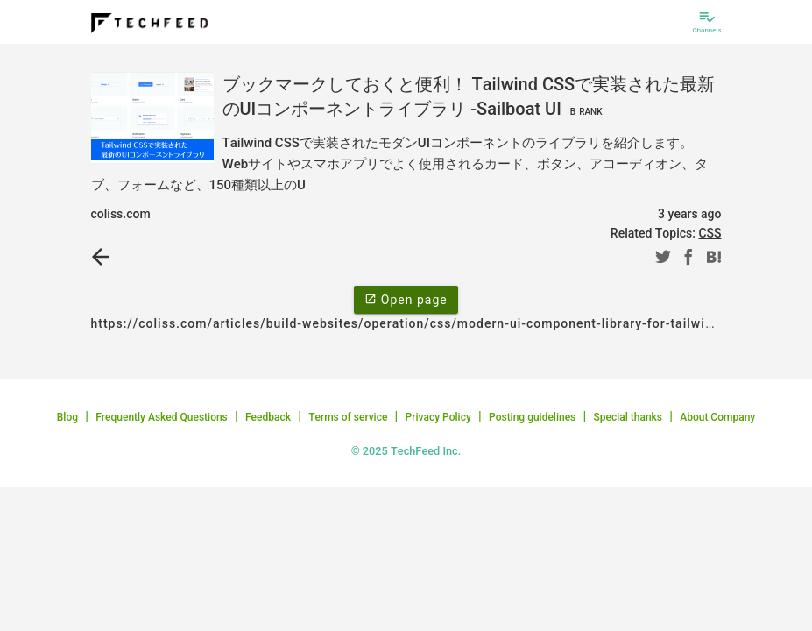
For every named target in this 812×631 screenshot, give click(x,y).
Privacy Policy (438, 417)
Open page (405, 299)
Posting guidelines (532, 417)
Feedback (268, 417)
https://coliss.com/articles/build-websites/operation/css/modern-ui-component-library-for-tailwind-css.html (435, 323)
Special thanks (627, 417)
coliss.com (121, 214)
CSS (709, 233)
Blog (67, 417)
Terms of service (347, 417)
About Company (717, 417)
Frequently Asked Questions (161, 417)
